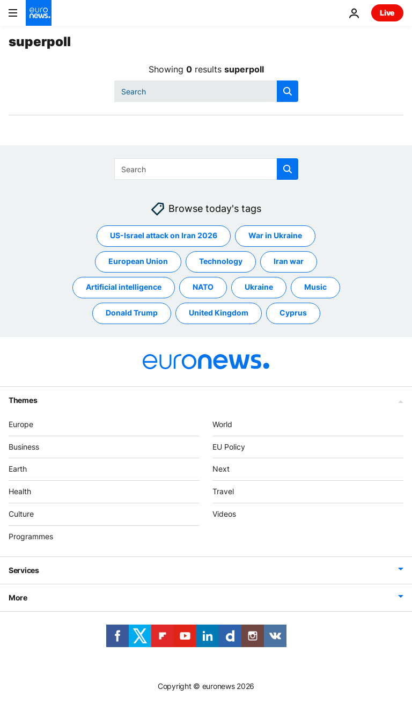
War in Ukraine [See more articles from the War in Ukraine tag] (275, 235)
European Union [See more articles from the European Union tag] (138, 261)
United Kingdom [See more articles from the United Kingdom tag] (218, 313)
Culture (21, 513)
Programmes (31, 536)
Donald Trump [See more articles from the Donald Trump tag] (132, 313)
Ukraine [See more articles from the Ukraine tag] (259, 287)
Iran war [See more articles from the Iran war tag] (289, 261)
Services (24, 570)
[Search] (206, 91)
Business (24, 446)
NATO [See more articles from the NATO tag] (203, 287)
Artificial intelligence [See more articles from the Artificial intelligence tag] (123, 287)
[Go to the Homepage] (39, 13)
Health (20, 491)
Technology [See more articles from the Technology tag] (220, 261)
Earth (18, 469)
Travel (223, 491)
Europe (21, 424)
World (222, 424)
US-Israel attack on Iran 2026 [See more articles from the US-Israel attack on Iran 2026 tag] (163, 235)
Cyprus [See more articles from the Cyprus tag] (293, 313)
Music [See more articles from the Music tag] (315, 287)
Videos (224, 513)
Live (387, 12)
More (18, 597)
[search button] (287, 91)
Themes (23, 400)
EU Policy (228, 446)
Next (221, 469)
